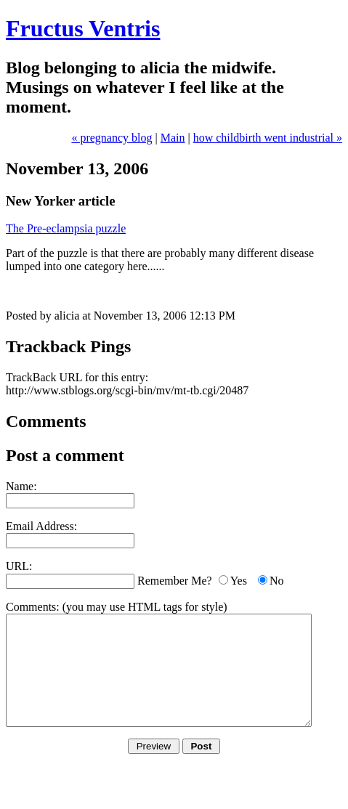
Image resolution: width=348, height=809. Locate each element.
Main (173, 137)
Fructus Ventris (83, 28)
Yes (238, 580)
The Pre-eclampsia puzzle (66, 228)
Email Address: (41, 526)
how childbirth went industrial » (267, 137)
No (277, 580)
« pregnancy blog (111, 137)
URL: (19, 566)
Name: (21, 486)
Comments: (33, 607)
